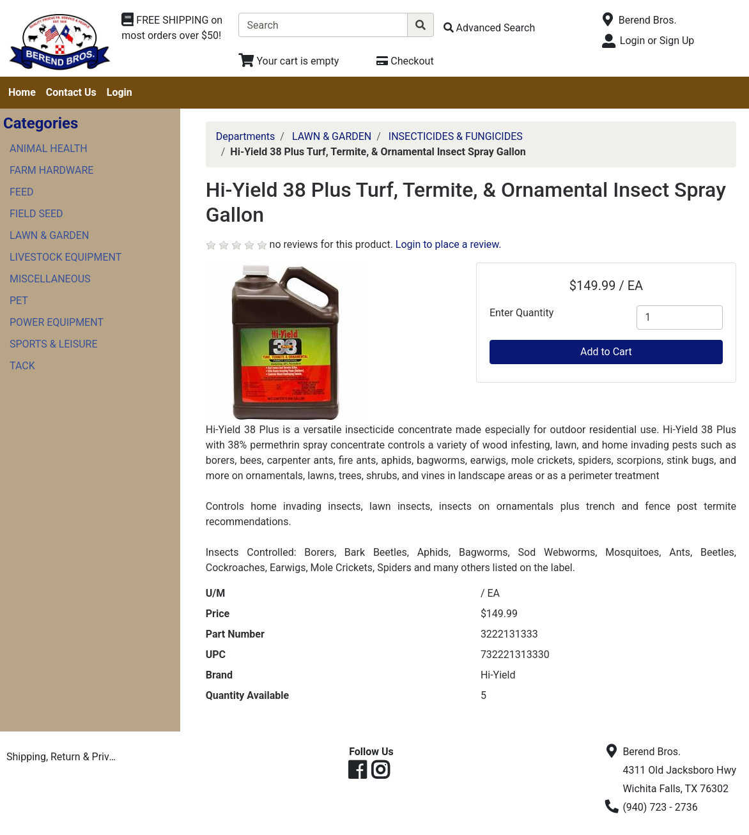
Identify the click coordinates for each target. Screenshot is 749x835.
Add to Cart (606, 352)
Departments (245, 136)
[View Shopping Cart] (288, 61)
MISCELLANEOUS (50, 279)
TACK (22, 366)
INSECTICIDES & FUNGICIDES (456, 136)
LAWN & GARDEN (49, 235)
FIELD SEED (36, 214)
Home (22, 92)
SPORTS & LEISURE (54, 344)
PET (19, 301)
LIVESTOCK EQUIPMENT (65, 257)
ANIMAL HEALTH (49, 148)
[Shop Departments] (175, 28)
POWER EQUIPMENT (57, 322)
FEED (22, 192)
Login (119, 92)
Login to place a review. (449, 244)
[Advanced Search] (490, 28)
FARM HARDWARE (51, 170)
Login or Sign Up (657, 40)
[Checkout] (404, 61)
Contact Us (71, 92)
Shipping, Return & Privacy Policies (63, 757)
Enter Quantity (521, 313)
